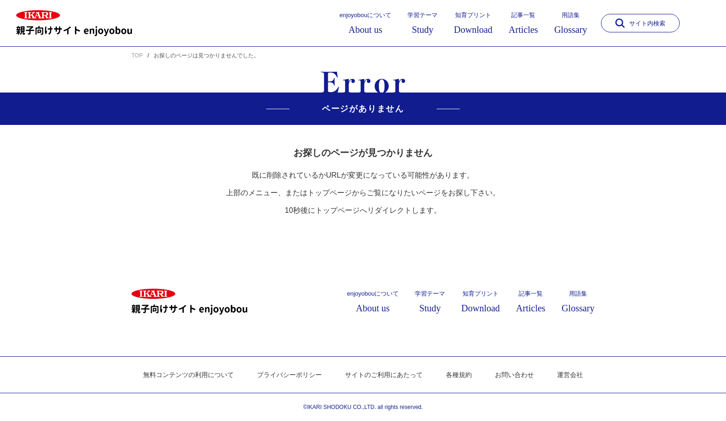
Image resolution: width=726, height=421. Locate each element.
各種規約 (459, 374)
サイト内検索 (640, 23)
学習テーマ (422, 23)
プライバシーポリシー (289, 374)
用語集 (570, 23)
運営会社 (570, 374)
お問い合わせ (514, 374)
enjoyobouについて (365, 23)
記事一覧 (523, 23)
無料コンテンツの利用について (188, 374)
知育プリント (473, 23)
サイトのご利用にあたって (384, 374)
